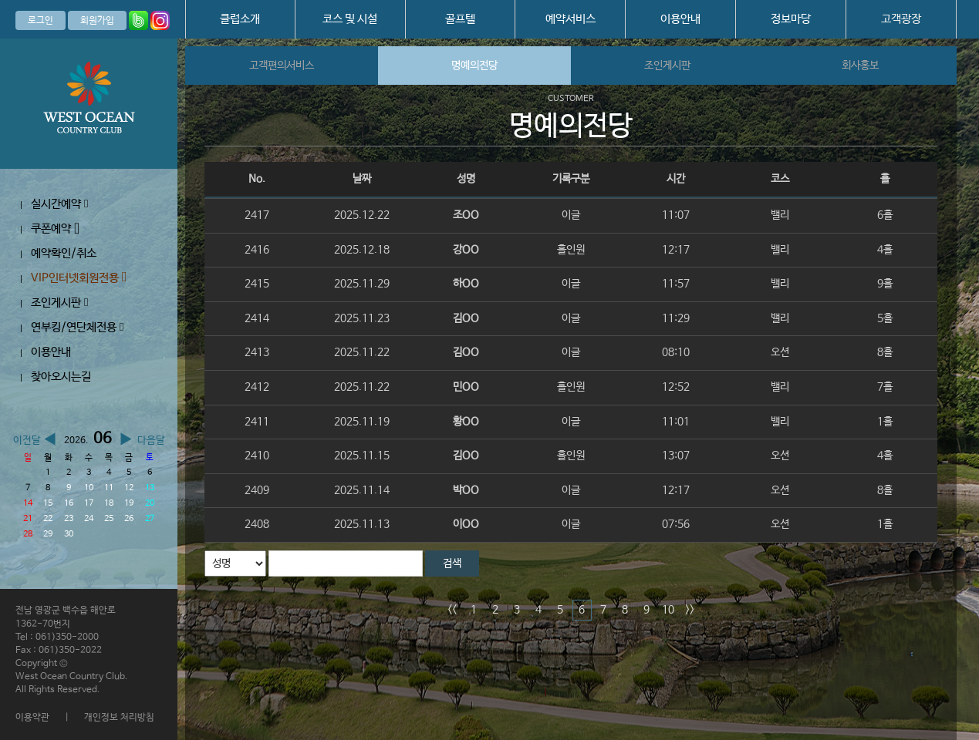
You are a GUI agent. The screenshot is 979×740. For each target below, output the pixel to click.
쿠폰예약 (55, 228)
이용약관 (32, 717)
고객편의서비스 (281, 65)
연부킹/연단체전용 (77, 327)
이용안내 (680, 18)
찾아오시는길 (61, 376)
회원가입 (97, 20)
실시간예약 (59, 203)
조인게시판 (59, 302)
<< (452, 610)
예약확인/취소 (63, 253)
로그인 (40, 20)
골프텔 (460, 18)
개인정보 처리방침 (119, 717)
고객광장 (901, 18)
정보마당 (791, 18)
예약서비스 (570, 18)
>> (689, 610)
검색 (452, 563)
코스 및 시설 (349, 18)
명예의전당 (474, 65)
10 (668, 610)
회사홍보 (860, 65)
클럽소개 (240, 18)
